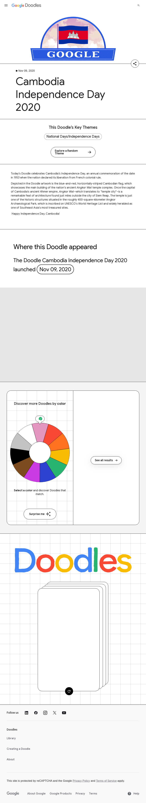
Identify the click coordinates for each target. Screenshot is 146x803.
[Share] (135, 64)
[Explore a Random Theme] (73, 152)
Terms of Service (106, 780)
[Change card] (69, 691)
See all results (106, 460)
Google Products (61, 793)
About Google (36, 793)
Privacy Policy (81, 780)
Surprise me (40, 514)
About (11, 759)
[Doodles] (73, 559)
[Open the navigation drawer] (6, 5)
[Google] (13, 794)
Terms (93, 793)
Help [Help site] (133, 794)
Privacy (80, 793)
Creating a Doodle (18, 749)
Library (11, 738)
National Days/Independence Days (73, 136)
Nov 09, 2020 (55, 269)
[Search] (138, 5)
